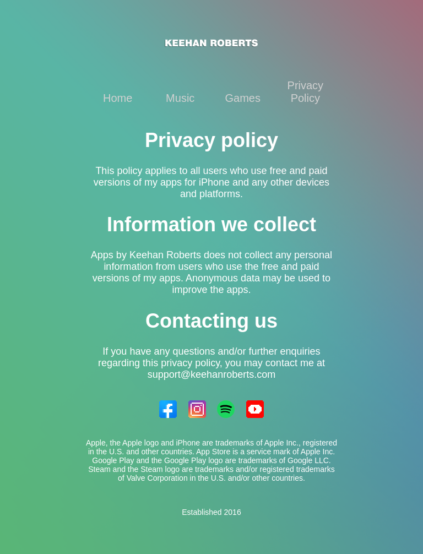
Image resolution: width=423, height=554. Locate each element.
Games (243, 98)
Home (117, 98)
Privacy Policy (306, 91)
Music (180, 98)
